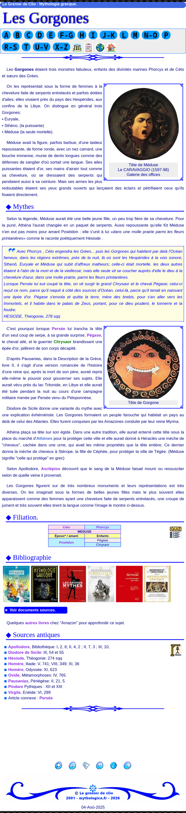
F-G (66, 35)
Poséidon (66, 542)
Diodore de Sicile (24, 652)
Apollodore (19, 647)
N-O (150, 35)
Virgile (14, 692)
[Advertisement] (93, 735)
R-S (10, 47)
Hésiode (16, 658)
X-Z (61, 47)
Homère (15, 664)
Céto (66, 527)
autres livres (37, 623)
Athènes (44, 438)
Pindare (15, 686)
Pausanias (18, 681)
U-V (41, 47)
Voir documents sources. (33, 610)
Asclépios (50, 468)
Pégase (94, 335)
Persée (58, 328)
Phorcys (102, 527)
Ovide (14, 675)
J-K (108, 35)
